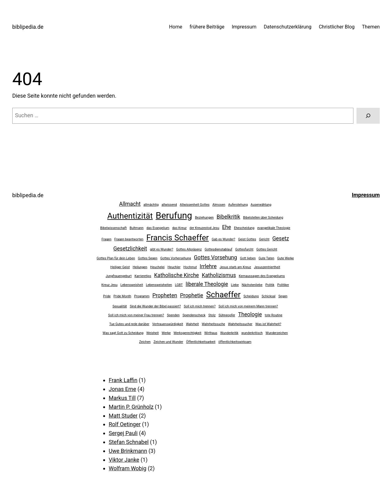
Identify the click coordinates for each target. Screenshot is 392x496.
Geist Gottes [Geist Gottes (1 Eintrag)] (247, 239)
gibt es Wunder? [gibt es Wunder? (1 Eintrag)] (161, 249)
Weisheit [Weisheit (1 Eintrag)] (152, 333)
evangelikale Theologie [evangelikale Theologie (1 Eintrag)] (273, 228)
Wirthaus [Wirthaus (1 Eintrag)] (210, 333)
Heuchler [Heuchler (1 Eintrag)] (174, 267)
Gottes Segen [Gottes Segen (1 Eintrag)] (147, 258)
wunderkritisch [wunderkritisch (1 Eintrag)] (252, 333)
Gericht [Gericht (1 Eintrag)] (264, 239)
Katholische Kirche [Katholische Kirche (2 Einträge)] (176, 275)
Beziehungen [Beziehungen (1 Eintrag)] (204, 218)
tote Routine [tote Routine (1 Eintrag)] (273, 315)
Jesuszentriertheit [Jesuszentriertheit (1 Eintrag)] (267, 267)
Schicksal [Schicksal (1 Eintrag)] (268, 296)
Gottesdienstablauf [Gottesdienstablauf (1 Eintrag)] (218, 249)
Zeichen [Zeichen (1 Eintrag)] (145, 342)
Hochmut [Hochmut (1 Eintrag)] (190, 267)
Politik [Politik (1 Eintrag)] (269, 285)
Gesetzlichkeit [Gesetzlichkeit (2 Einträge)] (130, 249)
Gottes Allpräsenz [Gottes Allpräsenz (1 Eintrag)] (189, 249)
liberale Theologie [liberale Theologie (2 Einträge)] (207, 284)
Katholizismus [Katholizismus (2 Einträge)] (219, 275)
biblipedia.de (27, 27)
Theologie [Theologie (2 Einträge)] (250, 314)
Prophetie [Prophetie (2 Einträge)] (191, 295)
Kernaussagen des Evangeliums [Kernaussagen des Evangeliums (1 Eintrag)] (262, 276)
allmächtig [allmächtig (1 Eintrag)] (151, 205)
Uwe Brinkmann (128, 451)
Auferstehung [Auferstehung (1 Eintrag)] (238, 205)
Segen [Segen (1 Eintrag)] (283, 296)
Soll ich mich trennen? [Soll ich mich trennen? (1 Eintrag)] (200, 306)
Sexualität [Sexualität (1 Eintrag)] (119, 306)
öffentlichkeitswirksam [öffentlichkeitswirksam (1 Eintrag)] (234, 342)
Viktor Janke (124, 460)
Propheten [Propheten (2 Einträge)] (165, 295)
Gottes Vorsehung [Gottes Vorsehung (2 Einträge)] (215, 257)
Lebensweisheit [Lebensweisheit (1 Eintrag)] (131, 285)
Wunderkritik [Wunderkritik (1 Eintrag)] (229, 333)
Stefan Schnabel (129, 442)
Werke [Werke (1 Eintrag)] (166, 333)
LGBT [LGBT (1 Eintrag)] (179, 285)
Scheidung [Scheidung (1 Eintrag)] (251, 296)
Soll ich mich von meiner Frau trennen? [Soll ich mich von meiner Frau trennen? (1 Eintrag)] (136, 315)
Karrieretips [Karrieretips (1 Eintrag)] (142, 276)
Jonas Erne (122, 389)
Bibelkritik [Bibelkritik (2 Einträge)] (228, 217)
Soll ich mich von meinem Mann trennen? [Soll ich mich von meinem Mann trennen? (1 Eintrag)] (248, 306)
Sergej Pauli (123, 433)
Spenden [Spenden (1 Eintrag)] (173, 315)
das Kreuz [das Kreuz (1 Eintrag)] (179, 228)
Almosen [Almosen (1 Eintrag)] (219, 205)
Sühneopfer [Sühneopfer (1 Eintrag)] (226, 315)
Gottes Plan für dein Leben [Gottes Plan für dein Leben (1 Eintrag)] (116, 258)
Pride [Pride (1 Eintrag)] (107, 296)
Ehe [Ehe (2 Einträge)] (226, 227)
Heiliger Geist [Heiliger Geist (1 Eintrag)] (120, 267)
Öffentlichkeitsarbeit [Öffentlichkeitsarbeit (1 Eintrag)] (201, 342)
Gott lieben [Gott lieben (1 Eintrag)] (248, 258)
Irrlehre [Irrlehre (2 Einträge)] (208, 266)
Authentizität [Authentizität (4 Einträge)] (130, 215)
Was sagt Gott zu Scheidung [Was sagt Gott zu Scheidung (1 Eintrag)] (123, 333)
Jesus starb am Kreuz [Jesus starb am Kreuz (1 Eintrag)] (235, 267)
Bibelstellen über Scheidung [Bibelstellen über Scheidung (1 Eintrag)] (263, 218)
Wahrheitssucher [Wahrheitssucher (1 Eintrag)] (240, 324)
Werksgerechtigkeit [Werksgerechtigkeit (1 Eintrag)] (188, 333)
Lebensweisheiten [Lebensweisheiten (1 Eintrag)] (159, 285)
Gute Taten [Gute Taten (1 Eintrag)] (266, 258)
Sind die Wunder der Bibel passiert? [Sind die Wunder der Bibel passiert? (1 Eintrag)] (155, 306)
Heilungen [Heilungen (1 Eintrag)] (140, 267)
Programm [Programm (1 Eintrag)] (141, 296)
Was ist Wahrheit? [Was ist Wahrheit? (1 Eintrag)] (268, 324)
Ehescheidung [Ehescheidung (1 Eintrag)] (244, 228)
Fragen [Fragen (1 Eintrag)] (106, 239)
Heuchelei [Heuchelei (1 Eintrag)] (157, 267)
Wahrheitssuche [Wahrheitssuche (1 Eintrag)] (213, 324)
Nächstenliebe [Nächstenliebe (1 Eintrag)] (252, 285)
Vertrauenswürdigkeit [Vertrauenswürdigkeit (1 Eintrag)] (167, 324)
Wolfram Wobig (127, 468)
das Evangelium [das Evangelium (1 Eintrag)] (157, 228)
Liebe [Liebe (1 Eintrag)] (235, 285)
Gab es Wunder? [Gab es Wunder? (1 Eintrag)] (223, 239)
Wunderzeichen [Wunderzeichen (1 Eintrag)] (277, 333)
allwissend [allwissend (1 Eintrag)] (169, 205)
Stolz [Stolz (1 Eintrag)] (212, 315)
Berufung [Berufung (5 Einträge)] (174, 215)
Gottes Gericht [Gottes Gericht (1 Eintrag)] (266, 249)
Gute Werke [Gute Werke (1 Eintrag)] (285, 258)
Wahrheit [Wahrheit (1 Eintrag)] (192, 324)
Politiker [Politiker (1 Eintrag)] (283, 285)
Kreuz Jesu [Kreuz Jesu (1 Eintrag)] (109, 285)
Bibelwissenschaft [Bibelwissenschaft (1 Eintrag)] (113, 228)
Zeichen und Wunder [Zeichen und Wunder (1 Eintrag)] (168, 342)
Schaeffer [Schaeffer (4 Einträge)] (223, 294)
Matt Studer (123, 415)
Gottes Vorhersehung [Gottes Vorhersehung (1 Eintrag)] (175, 258)
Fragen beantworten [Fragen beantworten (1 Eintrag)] (128, 239)
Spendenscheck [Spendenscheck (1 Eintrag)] (194, 315)
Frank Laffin (123, 380)
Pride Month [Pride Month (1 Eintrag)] (122, 296)
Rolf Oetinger (125, 424)
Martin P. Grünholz (131, 407)
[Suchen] (368, 116)
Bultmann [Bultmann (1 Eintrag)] (137, 228)
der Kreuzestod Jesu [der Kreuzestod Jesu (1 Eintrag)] (204, 228)
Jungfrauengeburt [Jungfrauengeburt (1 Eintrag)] (119, 276)
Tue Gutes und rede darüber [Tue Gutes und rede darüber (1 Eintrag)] (129, 324)
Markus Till (122, 398)
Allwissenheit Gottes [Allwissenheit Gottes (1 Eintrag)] (194, 205)
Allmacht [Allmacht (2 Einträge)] (130, 204)
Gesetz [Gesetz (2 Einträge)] (280, 238)
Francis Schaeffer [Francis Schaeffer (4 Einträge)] (177, 237)
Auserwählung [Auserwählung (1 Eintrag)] (261, 205)
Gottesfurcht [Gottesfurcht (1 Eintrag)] (244, 249)
